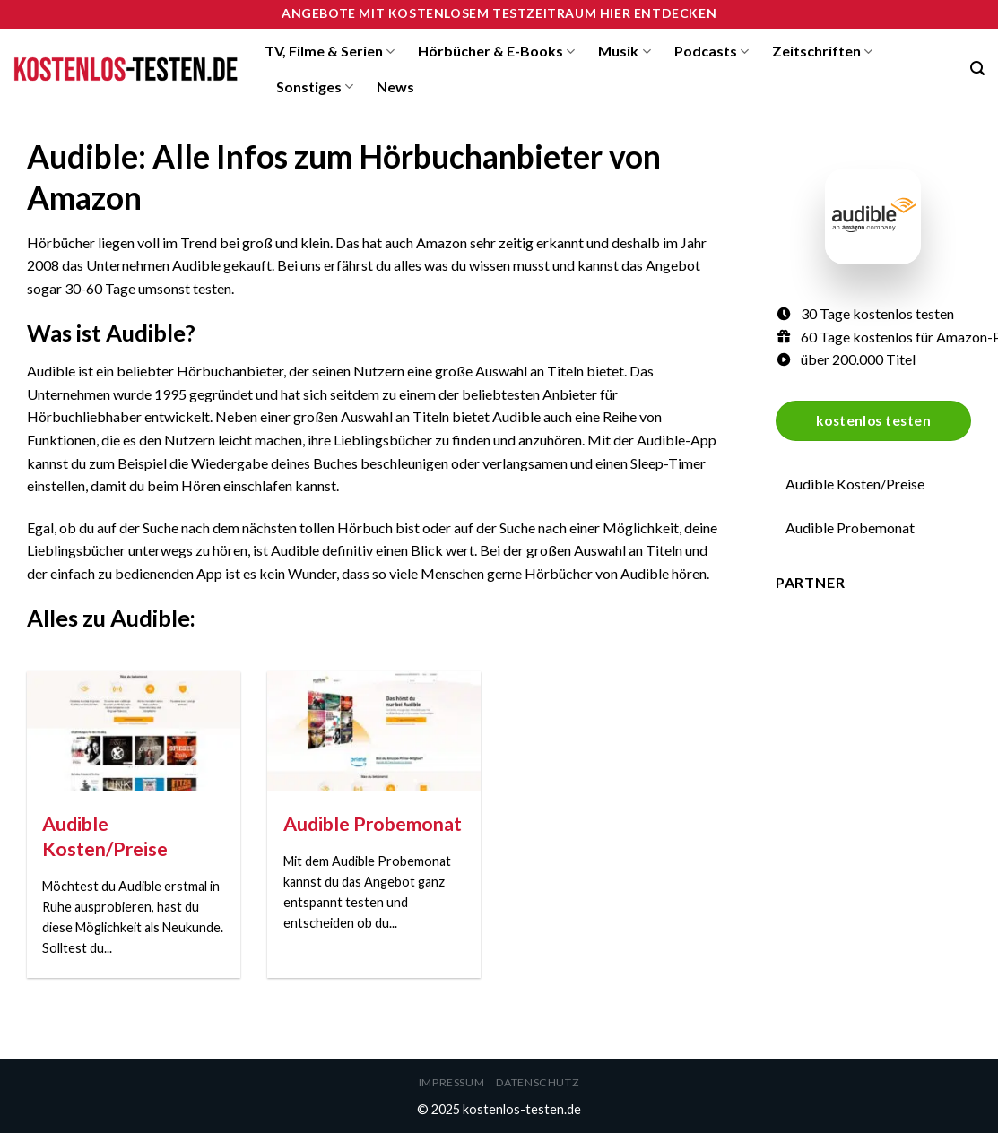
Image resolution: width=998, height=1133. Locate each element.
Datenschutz (538, 1082)
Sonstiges (314, 87)
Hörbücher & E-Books (496, 51)
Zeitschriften (822, 51)
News (395, 86)
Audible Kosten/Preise (854, 483)
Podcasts (711, 51)
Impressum (452, 1082)
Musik (624, 51)
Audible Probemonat (850, 527)
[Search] (977, 68)
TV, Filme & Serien (330, 51)
